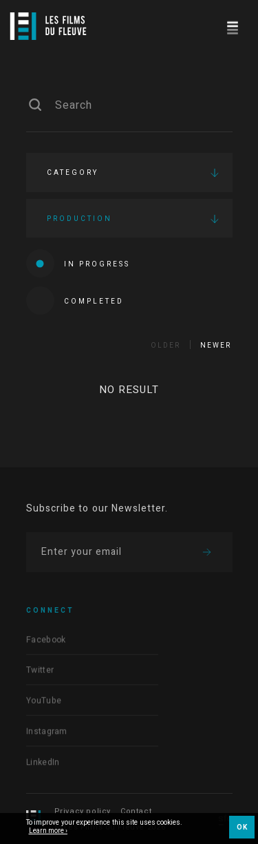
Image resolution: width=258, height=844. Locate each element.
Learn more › (48, 831)
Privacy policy (82, 811)
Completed (75, 300)
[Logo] (48, 26)
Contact (135, 811)
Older (165, 345)
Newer (215, 345)
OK (242, 827)
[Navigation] (232, 26)
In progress (78, 263)
